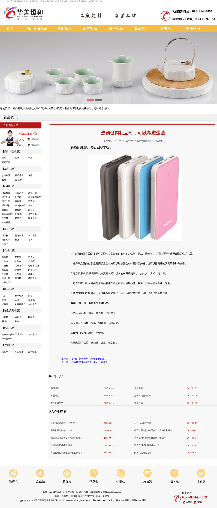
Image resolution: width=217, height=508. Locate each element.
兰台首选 (6, 222)
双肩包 (18, 317)
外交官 (31, 210)
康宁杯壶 (32, 193)
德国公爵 (6, 201)
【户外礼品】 (9, 345)
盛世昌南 (32, 214)
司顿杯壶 (6, 193)
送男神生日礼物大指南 (61, 445)
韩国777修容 (7, 214)
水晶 (30, 175)
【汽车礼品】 (9, 328)
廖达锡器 (6, 175)
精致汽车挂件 (8, 334)
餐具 (30, 240)
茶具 (17, 300)
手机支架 (6, 278)
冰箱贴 (31, 274)
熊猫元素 (6, 162)
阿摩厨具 (32, 218)
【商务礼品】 (9, 289)
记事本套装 (20, 304)
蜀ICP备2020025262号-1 (104, 500)
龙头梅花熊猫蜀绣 (142, 395)
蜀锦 (4, 158)
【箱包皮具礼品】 (12, 310)
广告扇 (31, 257)
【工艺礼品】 (9, 169)
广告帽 (31, 261)
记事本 (5, 304)
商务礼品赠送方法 (142, 452)
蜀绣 (17, 158)
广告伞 (5, 261)
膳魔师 (5, 210)
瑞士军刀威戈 (34, 197)
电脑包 (31, 317)
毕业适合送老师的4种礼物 (63, 423)
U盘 (3, 295)
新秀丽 (18, 197)
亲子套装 (6, 282)
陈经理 (187, 502)
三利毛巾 (32, 235)
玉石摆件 (19, 179)
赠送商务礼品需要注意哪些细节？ (66, 438)
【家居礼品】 (9, 229)
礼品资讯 (69, 108)
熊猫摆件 (55, 388)
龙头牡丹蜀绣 (57, 403)
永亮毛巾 (6, 240)
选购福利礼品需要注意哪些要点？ (150, 438)
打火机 (5, 274)
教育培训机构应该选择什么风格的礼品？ (153, 430)
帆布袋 (5, 270)
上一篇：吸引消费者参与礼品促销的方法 (83, 358)
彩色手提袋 (33, 265)
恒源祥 (5, 235)
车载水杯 (32, 334)
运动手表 (32, 304)
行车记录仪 (7, 338)
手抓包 (5, 321)
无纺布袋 (19, 265)
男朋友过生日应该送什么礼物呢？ (66, 452)
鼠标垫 (18, 270)
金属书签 (138, 388)
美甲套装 (32, 278)
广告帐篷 (19, 352)
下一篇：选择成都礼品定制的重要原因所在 (84, 362)
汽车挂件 (32, 270)
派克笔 (31, 201)
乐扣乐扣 (6, 205)
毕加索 (18, 201)
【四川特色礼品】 (12, 151)
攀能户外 (19, 218)
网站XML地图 (122, 500)
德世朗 (18, 210)
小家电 (5, 244)
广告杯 (5, 265)
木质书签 (55, 395)
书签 (30, 158)
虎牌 (30, 205)
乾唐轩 (5, 218)
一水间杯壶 (20, 205)
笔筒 (4, 300)
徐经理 (198, 502)
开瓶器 (18, 274)
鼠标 (30, 295)
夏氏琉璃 (19, 175)
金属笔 (31, 300)
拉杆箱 (5, 317)
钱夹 (17, 321)
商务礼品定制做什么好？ (62, 430)
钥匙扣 (5, 257)
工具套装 (19, 334)
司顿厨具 (19, 193)
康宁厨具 (6, 197)
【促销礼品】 (9, 250)
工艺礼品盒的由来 (142, 423)
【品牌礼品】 (9, 186)
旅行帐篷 (32, 352)
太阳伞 (5, 352)
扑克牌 (18, 278)
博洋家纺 (19, 235)
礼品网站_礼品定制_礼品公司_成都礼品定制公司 (37, 108)
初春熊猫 (138, 403)
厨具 (17, 240)
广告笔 (18, 257)
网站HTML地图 (139, 500)
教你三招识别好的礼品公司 (147, 445)
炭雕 (4, 179)
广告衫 (18, 261)
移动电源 (19, 295)
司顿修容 (19, 214)
